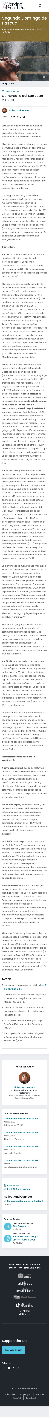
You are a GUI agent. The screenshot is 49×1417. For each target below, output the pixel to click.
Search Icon (40, 6)
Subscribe (10, 1394)
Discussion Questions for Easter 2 (23, 1201)
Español (17, 1398)
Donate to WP (13, 1350)
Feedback (31, 1398)
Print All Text (12, 1185)
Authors (40, 1394)
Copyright (25, 1394)
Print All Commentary (17, 1189)
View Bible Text (11, 91)
